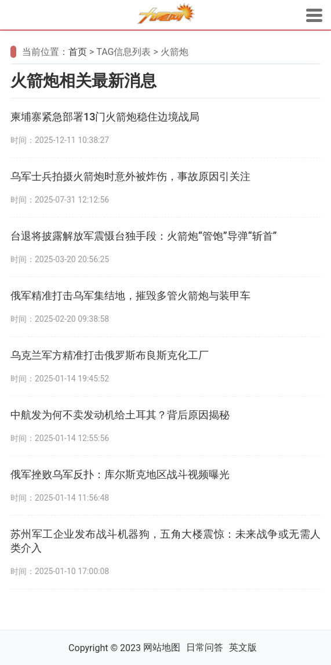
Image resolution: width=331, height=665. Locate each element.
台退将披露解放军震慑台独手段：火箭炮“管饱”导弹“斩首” (143, 236)
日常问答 (204, 647)
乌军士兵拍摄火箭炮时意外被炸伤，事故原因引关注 (130, 176)
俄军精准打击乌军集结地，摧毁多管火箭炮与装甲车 (130, 295)
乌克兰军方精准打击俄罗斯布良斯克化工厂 (109, 355)
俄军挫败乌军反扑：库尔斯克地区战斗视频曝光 (120, 474)
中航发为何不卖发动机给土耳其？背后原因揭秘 (120, 415)
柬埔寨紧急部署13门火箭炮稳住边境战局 (104, 117)
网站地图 (161, 647)
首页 (77, 51)
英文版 (243, 647)
